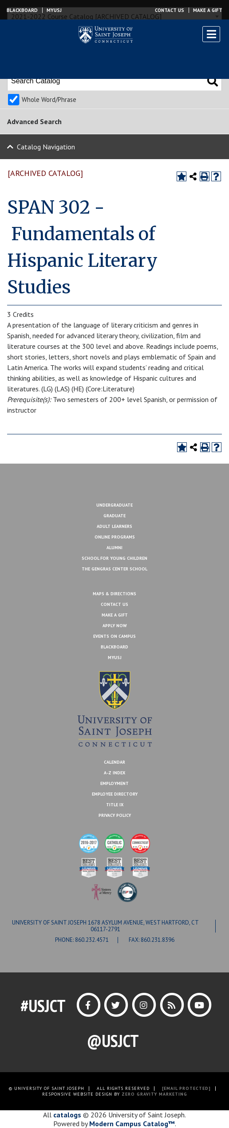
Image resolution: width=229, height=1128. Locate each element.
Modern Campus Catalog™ (132, 1123)
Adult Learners (114, 526)
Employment (114, 783)
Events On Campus (114, 636)
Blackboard (22, 10)
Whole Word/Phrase (49, 99)
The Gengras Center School (114, 569)
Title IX (114, 805)
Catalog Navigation (46, 146)
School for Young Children (114, 558)
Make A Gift (115, 615)
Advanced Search (34, 121)
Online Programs (115, 537)
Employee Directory (115, 794)
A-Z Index (114, 773)
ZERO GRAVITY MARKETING (154, 1094)
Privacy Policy (115, 815)
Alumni (114, 547)
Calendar (114, 762)
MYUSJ (54, 10)
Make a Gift (207, 10)
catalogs (67, 1114)
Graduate (114, 516)
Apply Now (115, 625)
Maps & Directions (114, 594)
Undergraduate (114, 505)
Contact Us (169, 10)
